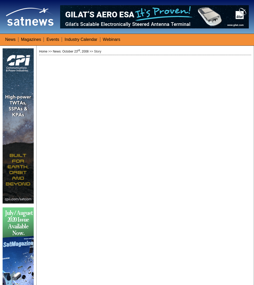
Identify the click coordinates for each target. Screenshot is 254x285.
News (10, 39)
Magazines (31, 39)
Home (43, 51)
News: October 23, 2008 (71, 51)
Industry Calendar (81, 39)
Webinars (111, 39)
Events (52, 39)
